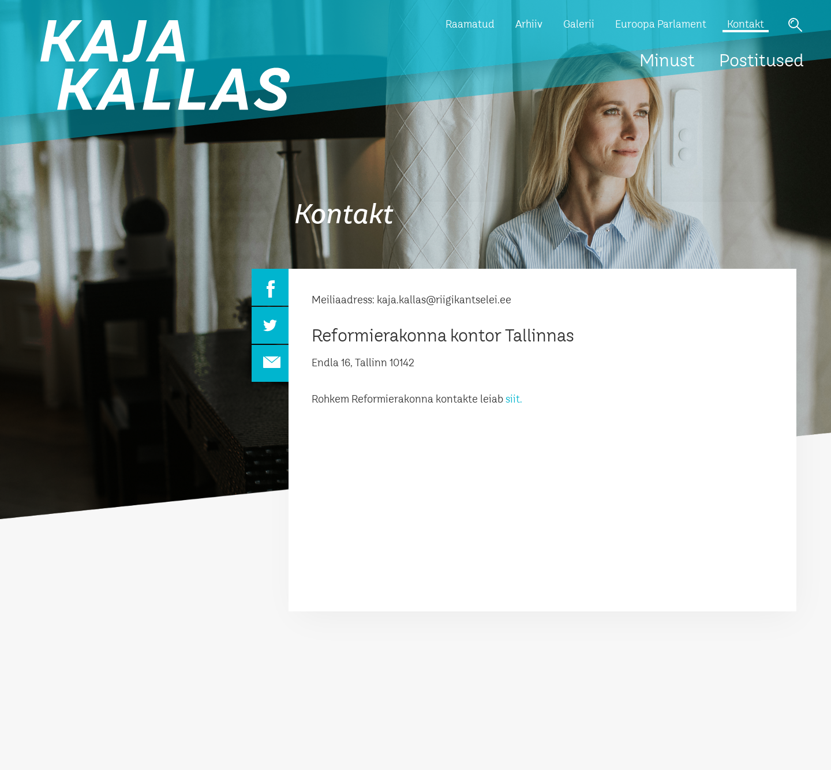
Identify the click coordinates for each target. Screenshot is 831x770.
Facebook (270, 287)
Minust (667, 61)
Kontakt (745, 25)
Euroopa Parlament (660, 25)
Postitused (761, 61)
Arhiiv (528, 25)
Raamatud (470, 25)
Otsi (795, 24)
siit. (514, 400)
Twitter (270, 325)
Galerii (578, 25)
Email (270, 363)
